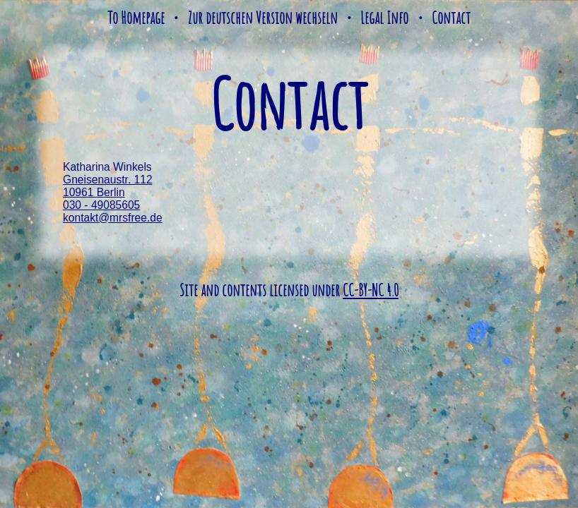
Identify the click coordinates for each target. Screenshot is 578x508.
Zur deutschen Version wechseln (263, 17)
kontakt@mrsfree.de (113, 218)
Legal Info (384, 17)
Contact (451, 17)
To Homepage (136, 17)
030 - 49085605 (101, 205)
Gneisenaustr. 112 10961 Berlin (108, 186)
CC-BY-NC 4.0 (371, 290)
